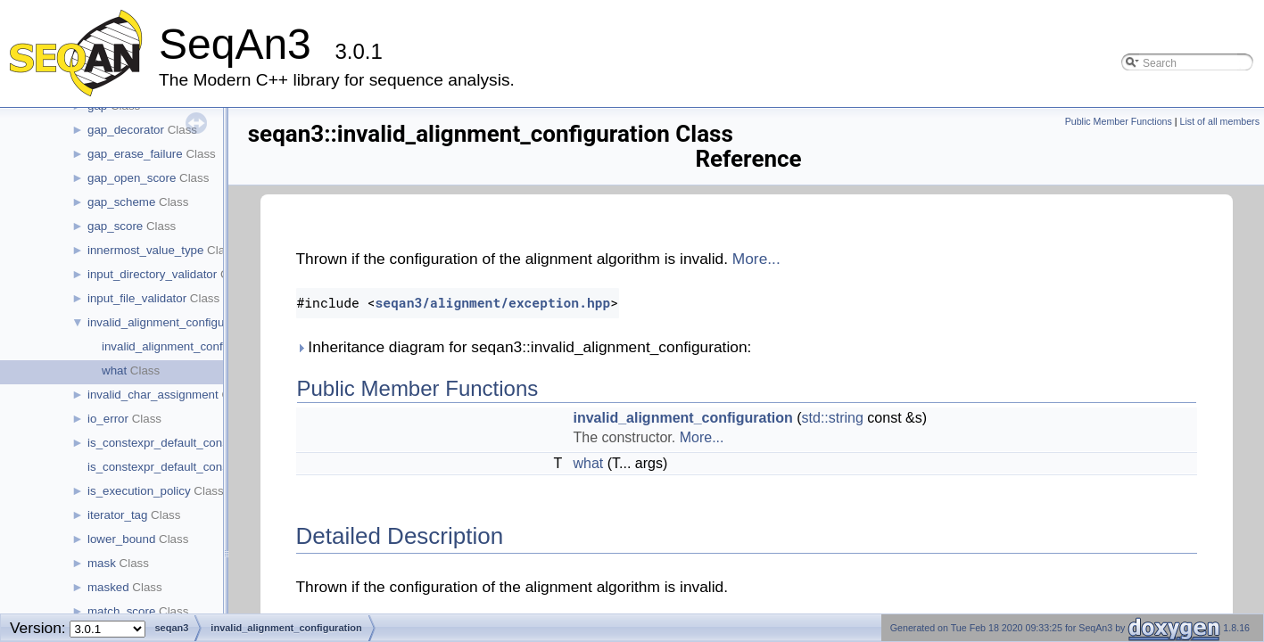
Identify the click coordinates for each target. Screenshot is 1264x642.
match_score (121, 611)
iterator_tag (117, 515)
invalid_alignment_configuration (170, 322)
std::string (832, 417)
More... (756, 259)
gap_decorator (125, 129)
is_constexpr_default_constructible (178, 442)
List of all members (1220, 121)
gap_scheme (121, 202)
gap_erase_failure (135, 153)
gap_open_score (131, 178)
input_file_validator (136, 298)
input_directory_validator (152, 274)
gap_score (115, 226)
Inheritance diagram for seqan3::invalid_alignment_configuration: (524, 347)
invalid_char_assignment (153, 394)
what (114, 370)
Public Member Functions (1118, 121)
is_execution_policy (139, 491)
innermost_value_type (145, 250)
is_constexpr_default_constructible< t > (190, 466)
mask (101, 563)
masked (108, 587)
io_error (107, 418)
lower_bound (121, 539)
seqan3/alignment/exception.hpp (492, 302)
